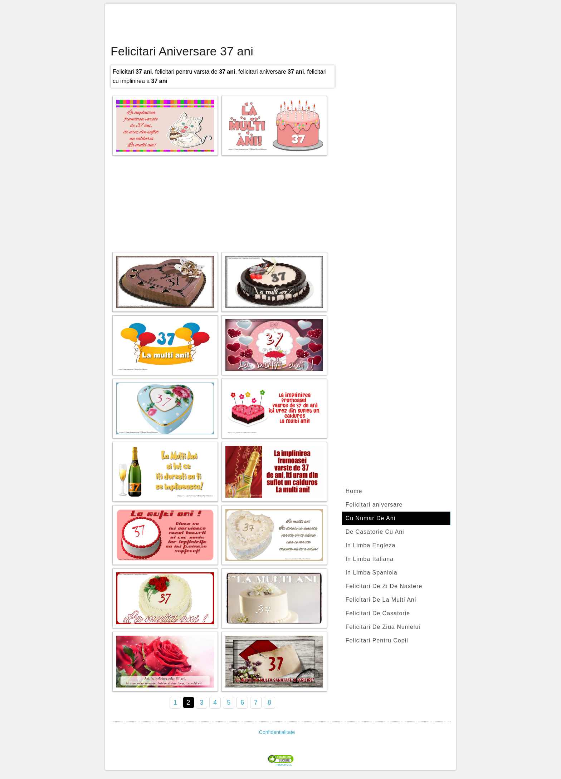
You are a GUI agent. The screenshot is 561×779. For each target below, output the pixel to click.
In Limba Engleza (371, 545)
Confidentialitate (277, 732)
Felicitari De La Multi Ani (381, 600)
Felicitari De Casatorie (378, 613)
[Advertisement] (280, 25)
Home (354, 491)
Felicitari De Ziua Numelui (383, 627)
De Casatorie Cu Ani (375, 532)
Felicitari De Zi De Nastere (384, 586)
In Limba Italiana (370, 559)
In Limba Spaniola (371, 573)
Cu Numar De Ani (371, 518)
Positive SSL (283, 765)
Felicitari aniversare (374, 505)
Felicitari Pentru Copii (377, 640)
